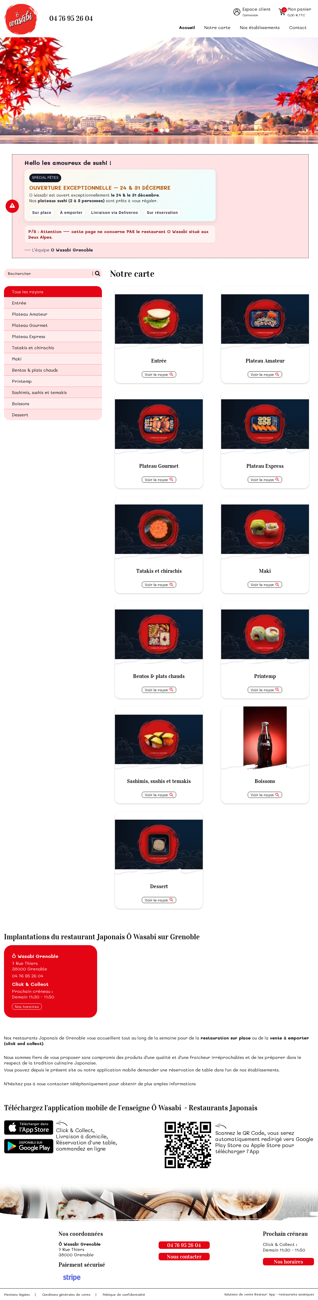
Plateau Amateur (29, 314)
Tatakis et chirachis (33, 347)
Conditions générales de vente (66, 1294)
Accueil (187, 27)
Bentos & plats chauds (35, 370)
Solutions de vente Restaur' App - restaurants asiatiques (269, 1294)
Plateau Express (28, 336)
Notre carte (217, 27)
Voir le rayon (156, 374)
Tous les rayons (27, 291)
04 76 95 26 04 (71, 18)
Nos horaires (27, 1006)
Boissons (20, 403)
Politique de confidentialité (124, 1294)
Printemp (22, 381)
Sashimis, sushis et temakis (39, 392)
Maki (17, 358)
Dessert (20, 414)
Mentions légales (17, 1294)
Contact (298, 27)
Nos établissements (260, 27)
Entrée (19, 303)
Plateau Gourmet (30, 325)
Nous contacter (184, 1256)
